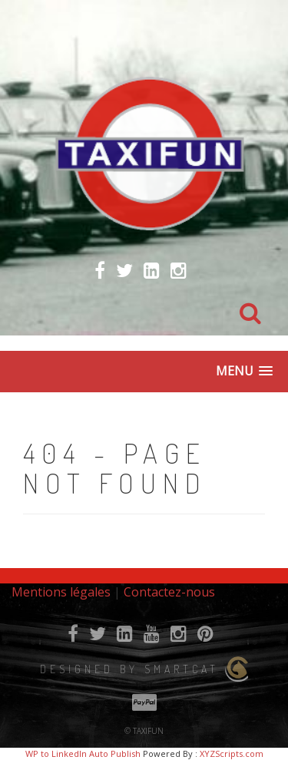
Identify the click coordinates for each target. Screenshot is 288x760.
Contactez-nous (169, 591)
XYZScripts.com (231, 753)
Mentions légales (61, 591)
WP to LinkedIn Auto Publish (83, 753)
